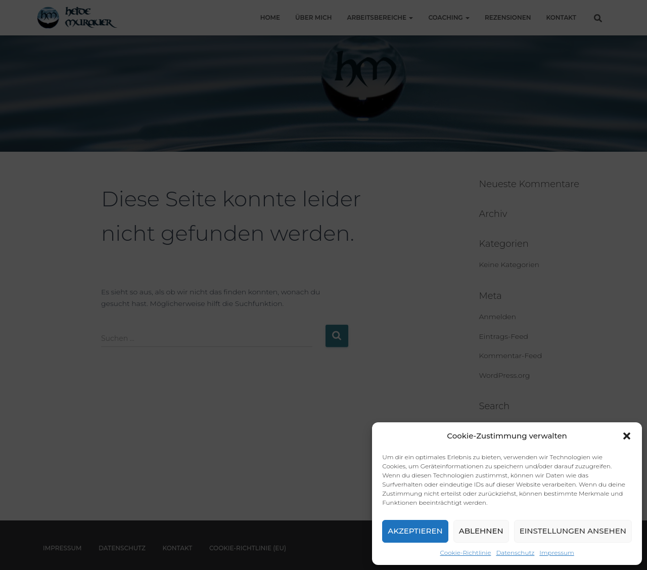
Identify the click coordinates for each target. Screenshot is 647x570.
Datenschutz (515, 552)
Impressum (556, 552)
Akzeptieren (415, 531)
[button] (627, 436)
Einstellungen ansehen (573, 531)
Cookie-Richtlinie (465, 552)
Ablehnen (481, 531)
